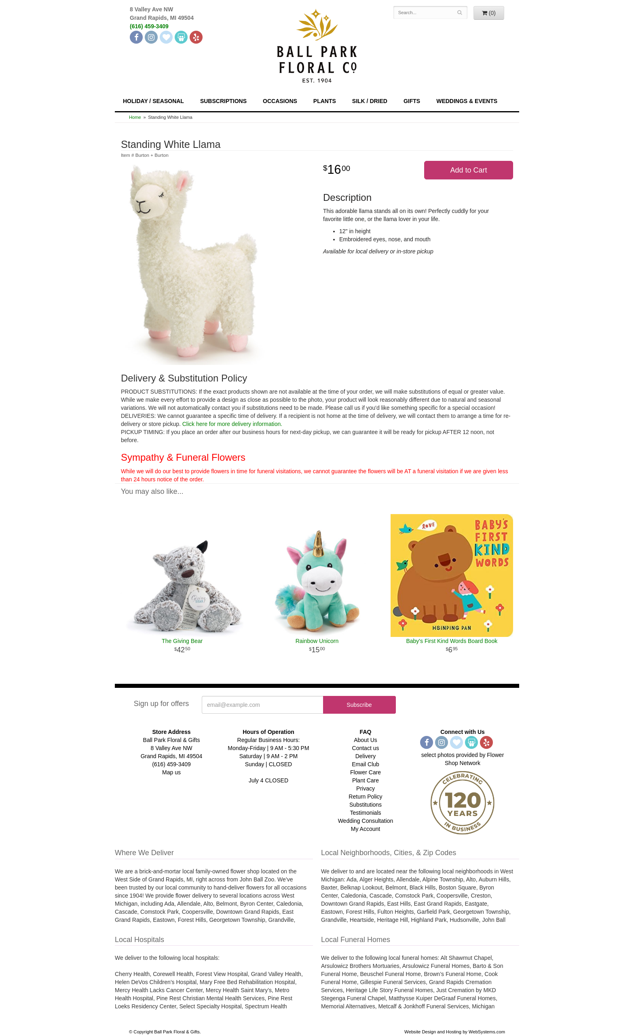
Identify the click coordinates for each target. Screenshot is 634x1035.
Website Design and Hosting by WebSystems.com (454, 1031)
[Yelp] (196, 37)
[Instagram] (151, 37)
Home (135, 117)
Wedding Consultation (365, 821)
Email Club (365, 764)
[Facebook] (136, 37)
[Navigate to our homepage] (317, 45)
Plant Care (365, 780)
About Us (365, 740)
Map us (171, 772)
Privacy (365, 788)
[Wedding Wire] (181, 37)
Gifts (412, 101)
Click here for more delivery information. (232, 424)
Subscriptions (223, 101)
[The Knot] (166, 37)
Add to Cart (468, 170)
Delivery (365, 756)
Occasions (280, 101)
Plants (324, 101)
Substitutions (365, 804)
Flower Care (365, 772)
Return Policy (365, 796)
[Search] (459, 12)
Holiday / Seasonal (153, 101)
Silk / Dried (369, 101)
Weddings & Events (466, 101)
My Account (365, 829)
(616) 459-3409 (149, 26)
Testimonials (365, 812)
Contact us (365, 748)
